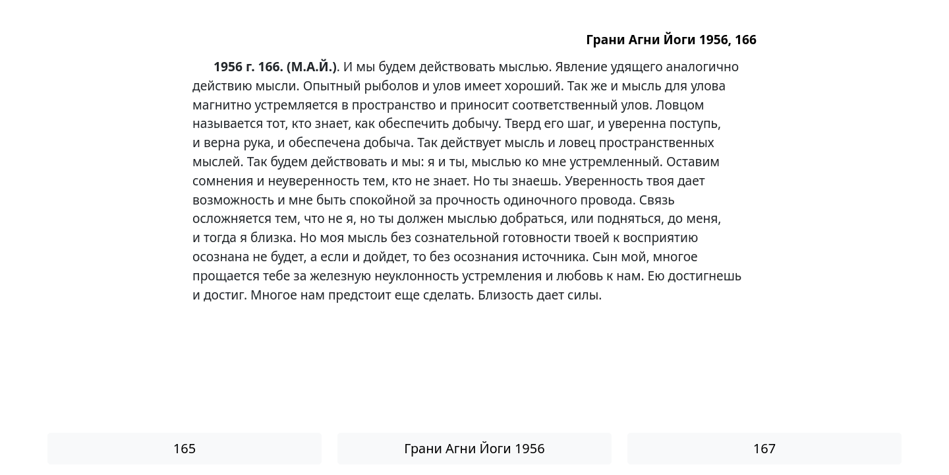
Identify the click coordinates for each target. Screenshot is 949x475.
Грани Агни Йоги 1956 (474, 448)
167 (764, 448)
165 (184, 448)
